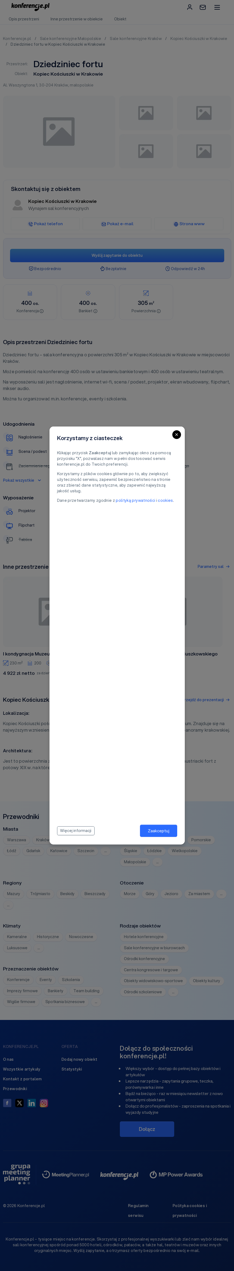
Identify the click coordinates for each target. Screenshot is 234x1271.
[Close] (176, 434)
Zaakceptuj (158, 831)
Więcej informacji (75, 830)
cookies (165, 500)
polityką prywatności (135, 500)
